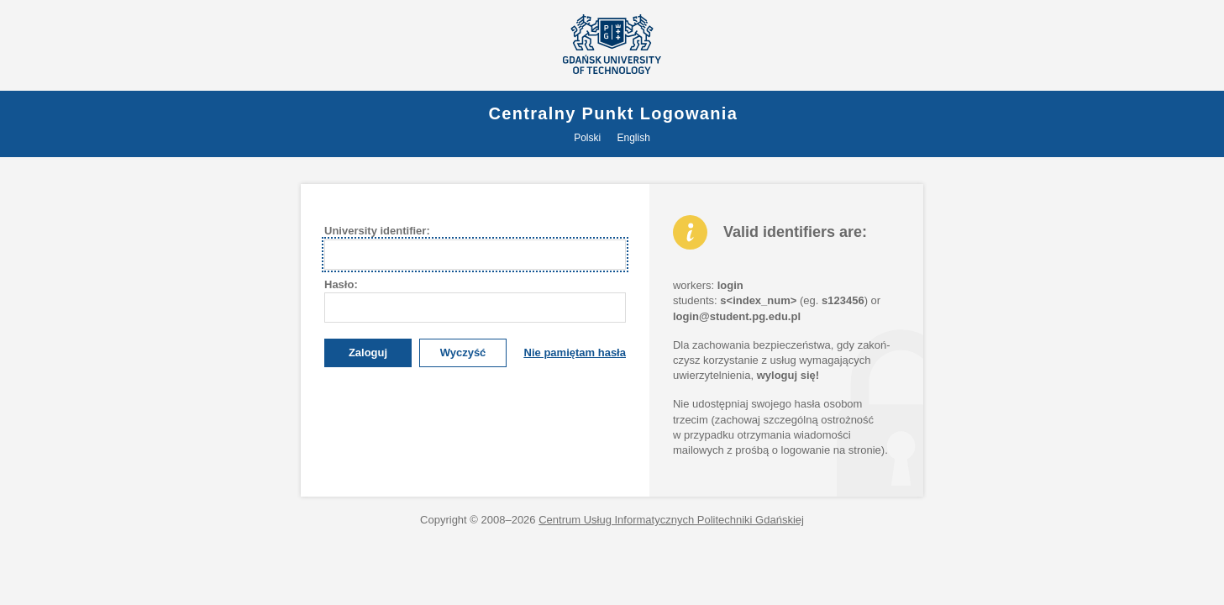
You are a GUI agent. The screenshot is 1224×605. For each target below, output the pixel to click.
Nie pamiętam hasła (575, 352)
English (633, 138)
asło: (341, 284)
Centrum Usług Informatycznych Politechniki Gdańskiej (671, 519)
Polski (587, 138)
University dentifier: (377, 230)
